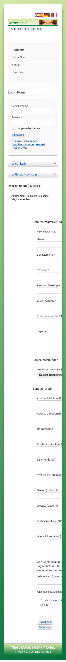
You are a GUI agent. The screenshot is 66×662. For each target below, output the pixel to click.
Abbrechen (45, 628)
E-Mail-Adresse (46, 300)
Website (41, 505)
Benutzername (20, 106)
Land (40, 459)
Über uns (17, 72)
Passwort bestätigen (49, 285)
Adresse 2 (42, 413)
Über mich (43, 536)
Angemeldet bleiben (28, 128)
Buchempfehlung (46, 521)
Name (41, 239)
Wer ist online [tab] (18, 185)
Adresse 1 (42, 398)
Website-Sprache (46, 369)
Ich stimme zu (52, 602)
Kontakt (16, 64)
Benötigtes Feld (46, 231)
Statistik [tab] (35, 185)
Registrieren (19, 148)
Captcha (42, 331)
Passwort (17, 117)
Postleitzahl (43, 475)
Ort (38, 429)
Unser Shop (19, 57)
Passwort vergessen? (25, 140)
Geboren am (44, 578)
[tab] (56, 163)
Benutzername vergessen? (28, 144)
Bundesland (43, 444)
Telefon (41, 490)
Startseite (18, 50)
